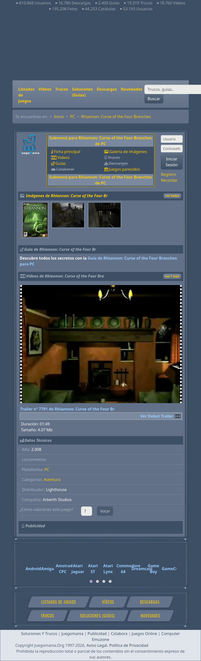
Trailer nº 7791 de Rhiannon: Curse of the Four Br (67, 409)
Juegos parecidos (124, 169)
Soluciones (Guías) (82, 92)
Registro (168, 174)
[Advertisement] (100, 46)
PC (72, 116)
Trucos (61, 89)
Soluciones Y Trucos (39, 633)
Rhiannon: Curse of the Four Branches (116, 116)
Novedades (131, 89)
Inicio (59, 116)
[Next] (180, 561)
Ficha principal (67, 151)
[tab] (91, 581)
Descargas (107, 89)
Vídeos (44, 89)
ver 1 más (172, 276)
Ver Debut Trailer (156, 416)
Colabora (119, 633)
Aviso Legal (96, 645)
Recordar (169, 180)
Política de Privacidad (128, 645)
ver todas (172, 196)
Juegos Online (144, 633)
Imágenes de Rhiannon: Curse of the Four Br (66, 195)
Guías (60, 163)
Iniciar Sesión (172, 162)
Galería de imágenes (128, 151)
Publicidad (97, 633)
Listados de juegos (26, 95)
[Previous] (21, 561)
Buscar (154, 98)
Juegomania (72, 633)
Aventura (52, 479)
